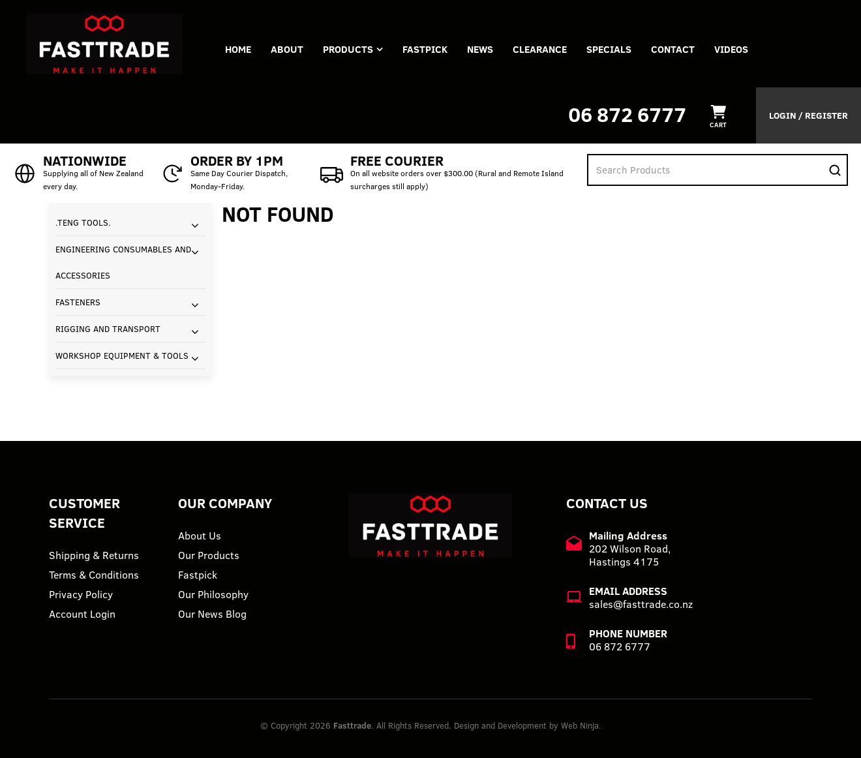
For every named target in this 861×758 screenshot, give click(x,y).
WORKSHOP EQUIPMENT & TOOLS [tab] (122, 355)
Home (238, 49)
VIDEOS (731, 49)
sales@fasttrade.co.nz (641, 604)
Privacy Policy (81, 594)
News (480, 49)
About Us (199, 535)
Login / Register (808, 115)
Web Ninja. (581, 725)
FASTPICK (424, 49)
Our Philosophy (213, 594)
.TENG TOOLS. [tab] (83, 222)
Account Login (82, 613)
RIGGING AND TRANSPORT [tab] (107, 329)
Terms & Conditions (94, 574)
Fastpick (197, 574)
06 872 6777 (627, 114)
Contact (673, 49)
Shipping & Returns (94, 555)
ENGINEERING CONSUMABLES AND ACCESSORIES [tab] (123, 262)
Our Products (208, 555)
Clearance (540, 49)
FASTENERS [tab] (77, 302)
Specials (608, 49)
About (287, 49)
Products (348, 49)
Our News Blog (212, 613)
